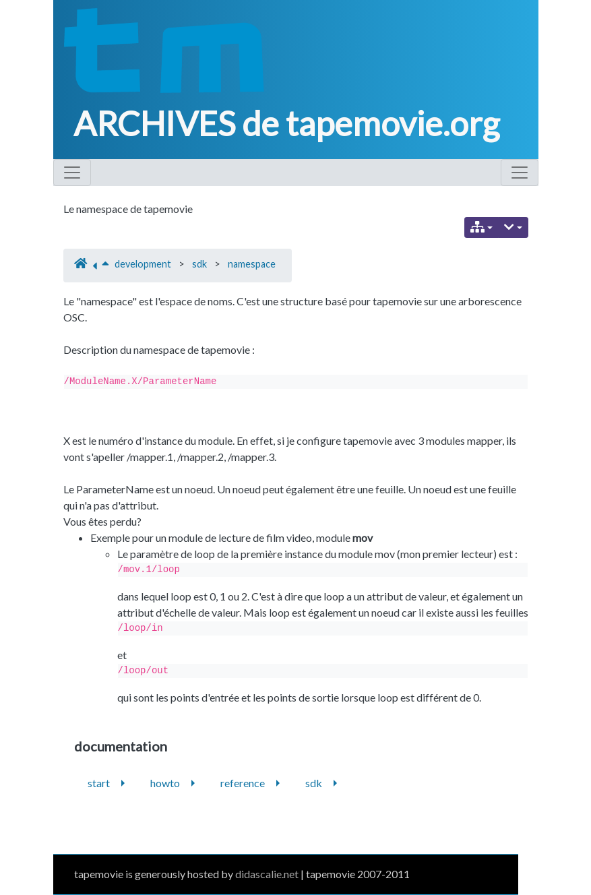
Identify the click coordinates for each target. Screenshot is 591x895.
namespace (252, 264)
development (143, 264)
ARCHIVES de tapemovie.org (286, 123)
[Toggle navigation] (72, 172)
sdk (199, 264)
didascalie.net (267, 873)
